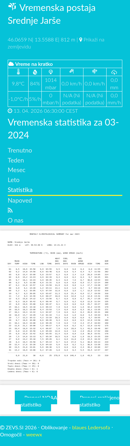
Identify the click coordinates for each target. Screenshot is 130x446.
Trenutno (20, 150)
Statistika (20, 189)
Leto (14, 179)
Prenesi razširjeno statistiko (99, 400)
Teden (16, 160)
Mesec (16, 169)
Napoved (20, 200)
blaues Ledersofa (91, 427)
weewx (34, 434)
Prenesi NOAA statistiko (39, 400)
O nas (15, 220)
